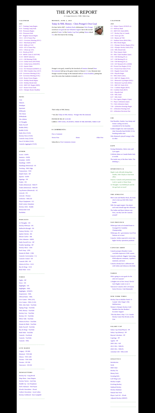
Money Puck (115, 373)
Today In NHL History (83, 121)
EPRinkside (23, 116)
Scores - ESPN (23, 154)
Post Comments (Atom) (67, 142)
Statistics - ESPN (24, 157)
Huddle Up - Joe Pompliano (28, 384)
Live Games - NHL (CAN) (27, 302)
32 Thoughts (23, 122)
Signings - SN (23, 179)
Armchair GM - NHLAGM (119, 352)
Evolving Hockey (116, 384)
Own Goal (62, 121)
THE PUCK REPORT (76, 12)
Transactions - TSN (25, 171)
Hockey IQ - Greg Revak (27, 375)
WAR (112, 365)
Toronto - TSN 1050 (25, 359)
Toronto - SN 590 (24, 362)
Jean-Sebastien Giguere (73, 29)
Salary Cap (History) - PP (119, 332)
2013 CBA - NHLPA (117, 346)
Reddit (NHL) (23, 127)
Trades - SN (23, 182)
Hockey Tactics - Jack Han (27, 381)
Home (78, 137)
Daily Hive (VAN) (25, 133)
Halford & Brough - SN (26, 228)
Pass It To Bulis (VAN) (26, 141)
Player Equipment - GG (26, 201)
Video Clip (96, 121)
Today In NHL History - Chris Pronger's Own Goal (74, 24)
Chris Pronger (88, 27)
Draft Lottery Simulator (26, 204)
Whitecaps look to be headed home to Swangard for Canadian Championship (122, 228)
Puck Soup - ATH (24, 250)
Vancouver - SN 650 (25, 365)
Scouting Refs (115, 376)
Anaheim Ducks (71, 27)
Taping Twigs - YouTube (27, 308)
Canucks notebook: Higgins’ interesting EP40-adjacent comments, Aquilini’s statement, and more (123, 258)
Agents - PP (114, 341)
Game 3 (60, 32)
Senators (85, 68)
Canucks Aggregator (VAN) (28, 144)
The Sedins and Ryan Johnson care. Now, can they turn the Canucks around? (122, 212)
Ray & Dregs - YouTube (26, 330)
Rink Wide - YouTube (26, 332)
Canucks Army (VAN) (26, 138)
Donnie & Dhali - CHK (26, 253)
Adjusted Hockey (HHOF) (119, 398)
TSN (20, 100)
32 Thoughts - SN (24, 223)
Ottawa (86, 32)
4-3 (53, 35)
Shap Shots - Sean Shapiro (27, 378)
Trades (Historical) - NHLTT (28, 185)
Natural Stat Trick (116, 392)
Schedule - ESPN (24, 160)
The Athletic (23, 119)
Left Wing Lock (116, 379)
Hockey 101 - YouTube (26, 316)
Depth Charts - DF (25, 174)
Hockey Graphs (115, 381)
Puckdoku (22, 212)
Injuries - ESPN (24, 176)
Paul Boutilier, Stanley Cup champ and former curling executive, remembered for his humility (123, 123)
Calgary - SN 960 (24, 351)
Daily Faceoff (23, 125)
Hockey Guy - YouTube (26, 313)
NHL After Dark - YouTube (27, 305)
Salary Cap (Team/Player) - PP (120, 330)
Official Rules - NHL (26, 297)
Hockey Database (116, 390)
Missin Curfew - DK (25, 236)
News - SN (22, 283)
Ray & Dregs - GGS (25, 267)
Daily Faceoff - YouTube (27, 327)
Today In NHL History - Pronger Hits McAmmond (74, 115)
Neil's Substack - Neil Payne (28, 386)
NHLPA (21, 103)
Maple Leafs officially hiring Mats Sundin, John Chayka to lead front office (122, 174)
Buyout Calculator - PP (118, 335)
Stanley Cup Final (73, 32)
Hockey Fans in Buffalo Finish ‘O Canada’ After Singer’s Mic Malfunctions (121, 302)
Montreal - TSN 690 (25, 354)
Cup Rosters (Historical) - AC (28, 190)
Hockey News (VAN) (26, 136)
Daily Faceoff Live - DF (26, 242)
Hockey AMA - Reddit (26, 207)
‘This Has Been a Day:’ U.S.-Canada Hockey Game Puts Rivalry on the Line (122, 317)
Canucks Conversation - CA (28, 256)
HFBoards (22, 111)
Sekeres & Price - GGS (26, 264)
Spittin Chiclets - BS (25, 234)
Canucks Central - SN (26, 258)
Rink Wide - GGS (24, 269)
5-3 (87, 71)
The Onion (22, 114)
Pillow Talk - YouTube (26, 319)
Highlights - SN (24, 286)
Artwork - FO (23, 193)
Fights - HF (22, 280)
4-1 (82, 76)
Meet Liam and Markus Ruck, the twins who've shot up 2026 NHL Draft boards (123, 200)
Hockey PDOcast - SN (26, 225)
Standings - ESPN (25, 163)
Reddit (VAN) (23, 130)
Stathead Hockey (116, 387)
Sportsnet (22, 108)
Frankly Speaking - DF (26, 245)
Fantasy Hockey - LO (26, 231)
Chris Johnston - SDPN (26, 239)
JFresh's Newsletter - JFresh (28, 389)
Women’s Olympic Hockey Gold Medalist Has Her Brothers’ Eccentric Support (121, 309)
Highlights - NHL (24, 288)
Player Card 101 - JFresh (118, 395)
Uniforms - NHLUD (25, 198)
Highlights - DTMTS (25, 291)
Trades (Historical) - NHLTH (28, 187)
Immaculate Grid (24, 209)
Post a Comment (57, 134)
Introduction (114, 362)
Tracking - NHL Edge (26, 168)
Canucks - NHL (24, 341)
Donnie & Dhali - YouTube (27, 324)
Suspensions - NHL (25, 294)
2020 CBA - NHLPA (117, 349)
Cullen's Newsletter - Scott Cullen (30, 392)
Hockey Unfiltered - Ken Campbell (30, 395)
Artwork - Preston (25, 196)
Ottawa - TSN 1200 (25, 357)
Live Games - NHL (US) (27, 299)
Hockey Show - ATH (25, 247)
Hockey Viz (114, 370)
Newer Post (55, 137)
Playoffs (70, 121)
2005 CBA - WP (116, 343)
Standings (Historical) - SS (27, 165)
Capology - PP (115, 338)
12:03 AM (68, 119)
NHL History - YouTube (26, 310)
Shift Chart (114, 368)
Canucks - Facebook (25, 335)
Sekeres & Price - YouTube (27, 321)
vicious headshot (88, 73)
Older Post (100, 137)
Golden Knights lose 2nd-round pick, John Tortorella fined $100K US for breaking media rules (123, 131)
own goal (61, 29)
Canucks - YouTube (25, 338)
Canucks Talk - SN (25, 261)
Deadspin (22, 105)
